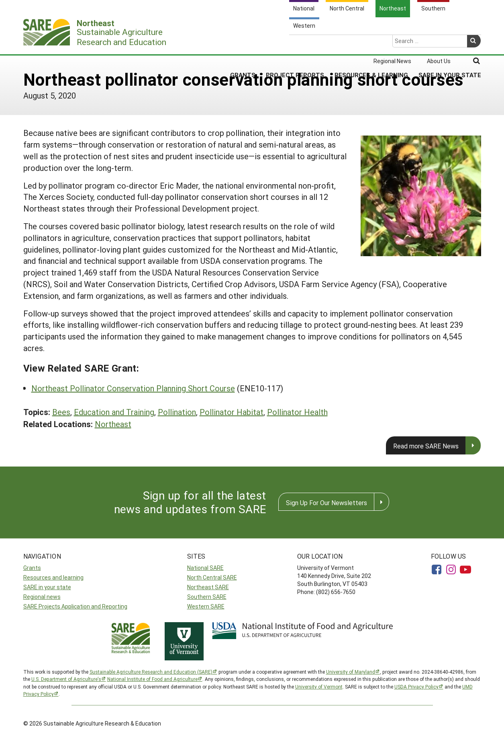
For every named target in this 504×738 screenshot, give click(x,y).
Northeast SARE (208, 587)
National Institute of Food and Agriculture (152, 679)
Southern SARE (206, 596)
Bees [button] (61, 412)
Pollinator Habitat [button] (231, 412)
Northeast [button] (113, 424)
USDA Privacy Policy (416, 686)
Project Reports (295, 44)
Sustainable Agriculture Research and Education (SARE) (151, 671)
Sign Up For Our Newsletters (326, 502)
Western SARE (205, 606)
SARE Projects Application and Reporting (75, 606)
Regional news (42, 596)
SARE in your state (47, 587)
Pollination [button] (177, 412)
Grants (242, 44)
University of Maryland (350, 671)
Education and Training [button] (114, 412)
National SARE (205, 567)
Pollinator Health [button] (297, 412)
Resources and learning (53, 577)
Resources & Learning (371, 44)
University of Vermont (319, 686)
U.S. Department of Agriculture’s (66, 679)
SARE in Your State (449, 44)
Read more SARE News (426, 446)
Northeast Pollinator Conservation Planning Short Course (133, 388)
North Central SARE (212, 577)
